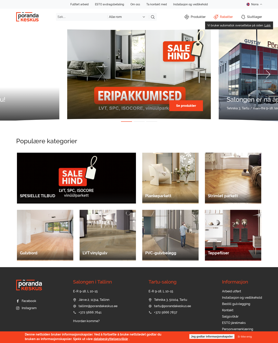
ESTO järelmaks (234, 323)
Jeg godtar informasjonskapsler (212, 336)
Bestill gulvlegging (236, 304)
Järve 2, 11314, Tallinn (91, 300)
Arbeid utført (231, 291)
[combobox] (128, 17)
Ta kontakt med (156, 4)
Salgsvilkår (230, 316)
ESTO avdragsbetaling (109, 4)
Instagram (26, 308)
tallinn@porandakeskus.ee (95, 306)
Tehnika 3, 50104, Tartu (168, 300)
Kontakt (227, 310)
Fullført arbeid (79, 4)
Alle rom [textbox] (115, 17)
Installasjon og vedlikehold (190, 4)
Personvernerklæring (237, 329)
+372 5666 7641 (87, 312)
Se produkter (186, 106)
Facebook (26, 301)
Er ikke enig (245, 336)
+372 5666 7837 (163, 312)
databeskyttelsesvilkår (111, 339)
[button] (15, 74)
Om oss (135, 4)
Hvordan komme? (86, 321)
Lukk (267, 25)
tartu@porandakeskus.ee (170, 306)
